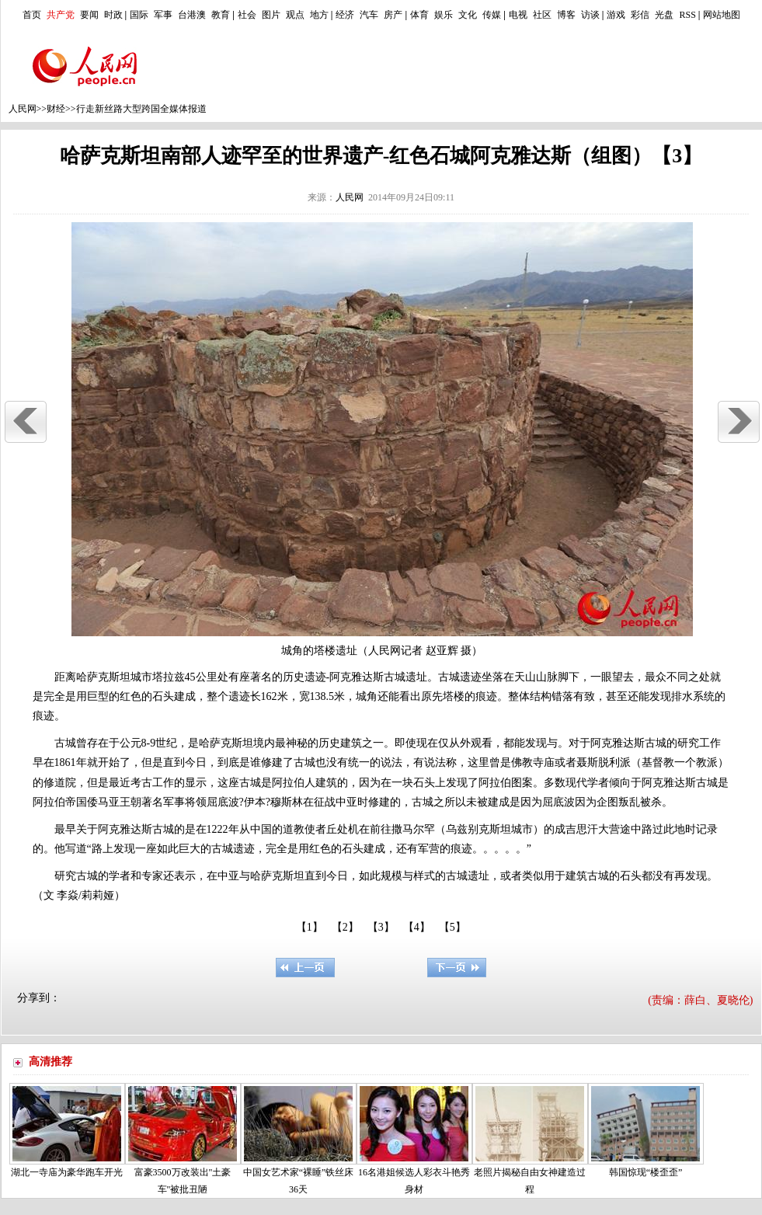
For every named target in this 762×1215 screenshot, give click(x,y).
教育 (220, 14)
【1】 (309, 927)
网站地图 (721, 14)
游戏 (616, 14)
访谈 (590, 14)
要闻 (89, 14)
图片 (271, 14)
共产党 (61, 14)
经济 (345, 14)
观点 (295, 14)
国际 (139, 14)
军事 (163, 14)
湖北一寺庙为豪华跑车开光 (67, 1172)
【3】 (381, 927)
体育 (419, 14)
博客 (566, 14)
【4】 (416, 927)
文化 (467, 14)
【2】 (345, 927)
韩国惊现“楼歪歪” (646, 1172)
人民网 (23, 108)
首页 (32, 14)
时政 (113, 14)
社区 (542, 14)
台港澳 (192, 14)
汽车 (369, 14)
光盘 (664, 14)
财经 (56, 108)
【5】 (452, 927)
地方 (319, 14)
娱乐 (443, 14)
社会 (247, 14)
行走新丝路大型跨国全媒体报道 (141, 108)
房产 (393, 14)
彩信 (640, 14)
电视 (518, 14)
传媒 (491, 14)
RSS (687, 14)
